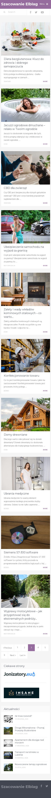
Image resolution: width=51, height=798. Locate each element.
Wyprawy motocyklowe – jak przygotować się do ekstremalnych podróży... (23, 615)
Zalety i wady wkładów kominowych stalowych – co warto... (22, 313)
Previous (7, 648)
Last (22, 655)
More (45, 81)
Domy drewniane (15, 434)
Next (13, 655)
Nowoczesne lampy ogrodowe (31, 764)
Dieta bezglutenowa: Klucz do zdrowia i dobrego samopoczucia (24, 62)
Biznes (6, 390)
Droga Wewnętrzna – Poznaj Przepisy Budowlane (29, 729)
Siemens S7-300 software (21, 552)
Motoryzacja (9, 265)
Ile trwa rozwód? (23, 716)
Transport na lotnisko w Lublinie (27, 753)
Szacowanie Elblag (19, 4)
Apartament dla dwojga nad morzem (29, 741)
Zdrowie (7, 81)
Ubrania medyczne (16, 493)
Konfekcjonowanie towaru (21, 375)
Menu (42, 4)
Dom (5, 144)
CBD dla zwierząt (15, 188)
